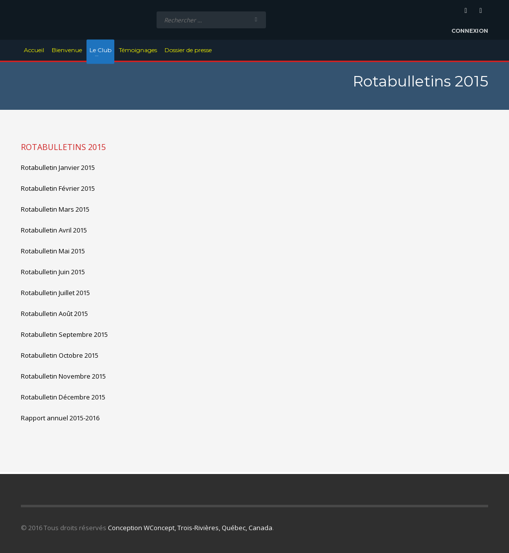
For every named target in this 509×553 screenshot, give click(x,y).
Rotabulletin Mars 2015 (55, 209)
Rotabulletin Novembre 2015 (63, 376)
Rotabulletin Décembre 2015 (63, 397)
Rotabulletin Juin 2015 (53, 271)
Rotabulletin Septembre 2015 (64, 334)
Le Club (100, 50)
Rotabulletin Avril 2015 (54, 230)
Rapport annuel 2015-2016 (60, 417)
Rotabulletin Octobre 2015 (59, 355)
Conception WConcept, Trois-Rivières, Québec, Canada (190, 527)
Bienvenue (67, 50)
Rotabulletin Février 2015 (58, 188)
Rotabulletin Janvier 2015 (58, 167)
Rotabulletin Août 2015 (54, 313)
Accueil (34, 50)
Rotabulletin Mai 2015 (53, 250)
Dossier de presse (188, 50)
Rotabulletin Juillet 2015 (55, 292)
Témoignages (138, 50)
